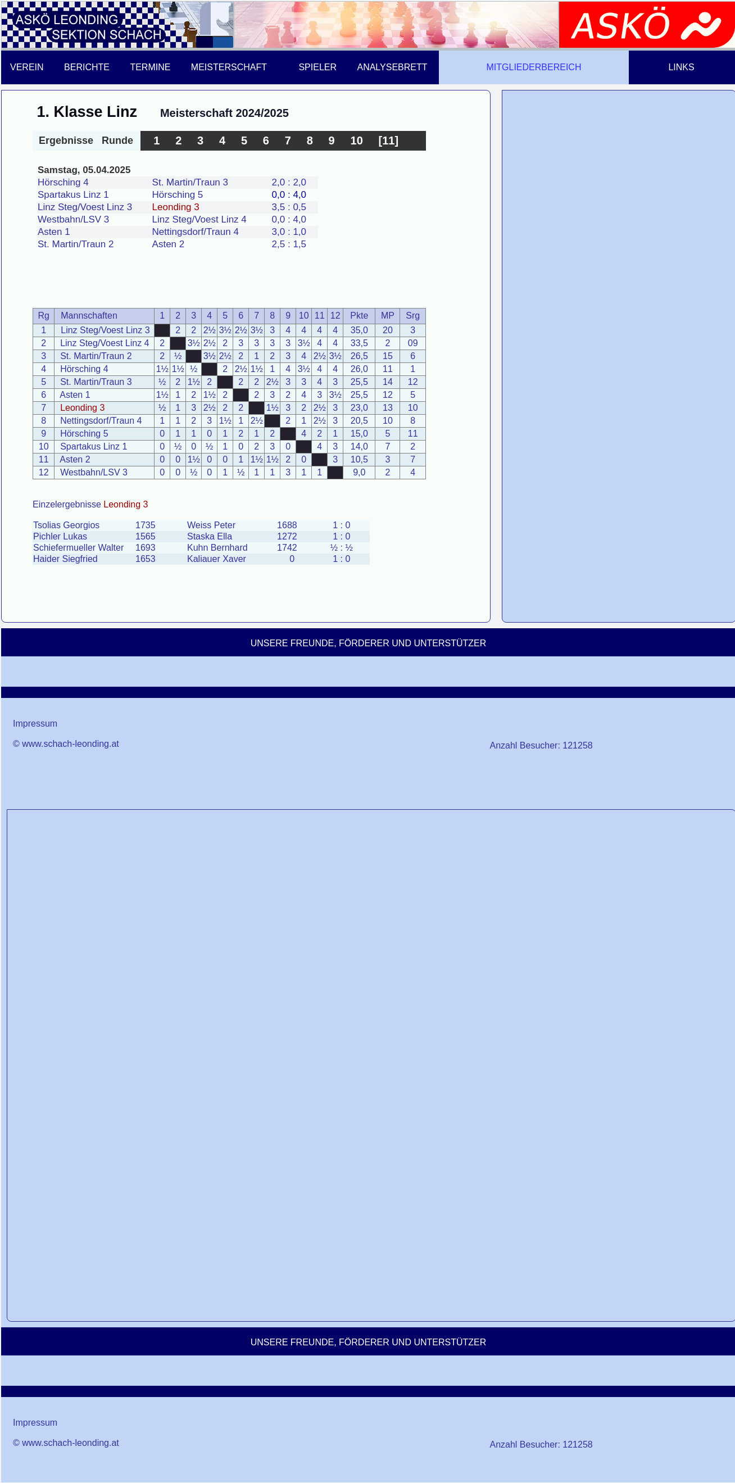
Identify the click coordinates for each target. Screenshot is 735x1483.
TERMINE (150, 67)
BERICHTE (87, 67)
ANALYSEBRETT (392, 67)
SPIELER (317, 67)
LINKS (681, 67)
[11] (389, 140)
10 (357, 140)
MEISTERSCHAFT (229, 67)
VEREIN (27, 67)
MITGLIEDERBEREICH (534, 67)
